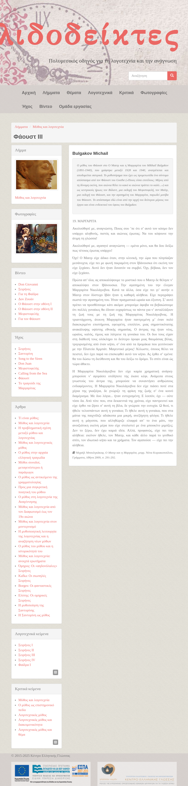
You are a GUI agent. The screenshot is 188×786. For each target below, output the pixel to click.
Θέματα (74, 92)
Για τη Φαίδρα (28, 294)
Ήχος (27, 106)
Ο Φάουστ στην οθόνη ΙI (35, 309)
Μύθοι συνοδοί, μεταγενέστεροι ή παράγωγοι (30, 467)
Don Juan (24, 363)
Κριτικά (126, 92)
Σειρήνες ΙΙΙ (26, 655)
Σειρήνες (24, 289)
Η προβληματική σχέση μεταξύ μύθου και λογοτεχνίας (34, 433)
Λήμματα (51, 92)
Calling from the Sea (32, 373)
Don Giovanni (28, 284)
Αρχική (29, 92)
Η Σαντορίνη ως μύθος (34, 615)
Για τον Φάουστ (29, 319)
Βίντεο (45, 106)
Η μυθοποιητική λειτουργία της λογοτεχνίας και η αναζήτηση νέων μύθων (37, 536)
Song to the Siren (30, 358)
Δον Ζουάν (26, 299)
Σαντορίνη (25, 353)
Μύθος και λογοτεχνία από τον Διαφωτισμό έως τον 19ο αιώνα (36, 511)
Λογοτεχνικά (100, 92)
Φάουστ (23, 378)
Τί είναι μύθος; (28, 418)
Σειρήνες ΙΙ (26, 650)
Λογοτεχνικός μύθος (32, 715)
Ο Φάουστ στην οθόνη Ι (34, 304)
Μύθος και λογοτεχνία (48, 127)
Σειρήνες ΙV (26, 660)
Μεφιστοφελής (28, 314)
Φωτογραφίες (154, 92)
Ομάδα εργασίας (75, 106)
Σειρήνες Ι (25, 645)
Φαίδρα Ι (24, 665)
